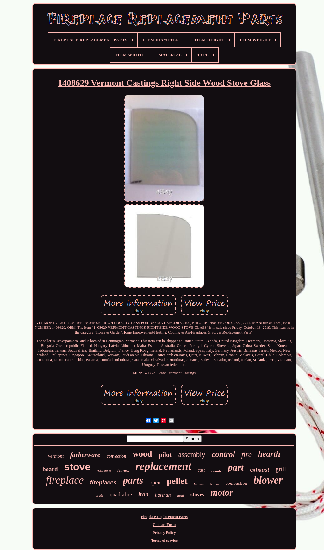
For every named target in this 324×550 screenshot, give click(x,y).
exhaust (259, 469)
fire (246, 454)
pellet (177, 481)
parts (133, 480)
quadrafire (121, 494)
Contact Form (164, 524)
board (50, 469)
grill (281, 469)
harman (163, 494)
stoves (197, 494)
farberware (85, 455)
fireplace (65, 480)
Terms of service (164, 540)
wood (142, 454)
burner (214, 484)
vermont (56, 456)
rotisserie (104, 470)
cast (201, 470)
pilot (165, 455)
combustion (236, 483)
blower (268, 480)
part (236, 467)
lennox (123, 470)
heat (180, 495)
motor (221, 492)
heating (199, 484)
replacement (163, 466)
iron (143, 494)
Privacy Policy (164, 532)
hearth (269, 454)
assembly (191, 455)
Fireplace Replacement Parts (164, 517)
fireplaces (103, 482)
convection (116, 456)
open (154, 482)
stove (77, 466)
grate (99, 495)
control (223, 454)
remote (216, 471)
